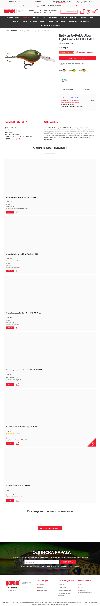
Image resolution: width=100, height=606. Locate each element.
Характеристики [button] (68, 89)
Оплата (40, 587)
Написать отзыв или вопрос (50, 527)
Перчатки (14, 21)
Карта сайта (62, 587)
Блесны (35, 17)
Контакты (48, 13)
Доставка (41, 584)
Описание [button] (87, 89)
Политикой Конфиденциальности (50, 565)
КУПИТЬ (10, 212)
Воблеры (26, 17)
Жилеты (83, 17)
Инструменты (61, 21)
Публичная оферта (65, 590)
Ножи (42, 21)
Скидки (81, 587)
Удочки (50, 21)
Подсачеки (73, 21)
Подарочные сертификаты (50, 25)
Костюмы (33, 21)
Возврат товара (43, 590)
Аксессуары (84, 21)
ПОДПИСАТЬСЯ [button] (68, 561)
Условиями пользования (67, 565)
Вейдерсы (73, 17)
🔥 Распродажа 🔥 (13, 17)
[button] (61, 2)
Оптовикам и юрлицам (47, 10)
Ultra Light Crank (17, 139)
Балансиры (53, 17)
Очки (44, 17)
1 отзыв (17, 260)
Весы (91, 17)
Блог (80, 584)
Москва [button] (74, 97)
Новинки (37, 13)
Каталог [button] (32, 10)
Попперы (63, 17)
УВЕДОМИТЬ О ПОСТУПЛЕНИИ (77, 58)
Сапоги (24, 21)
